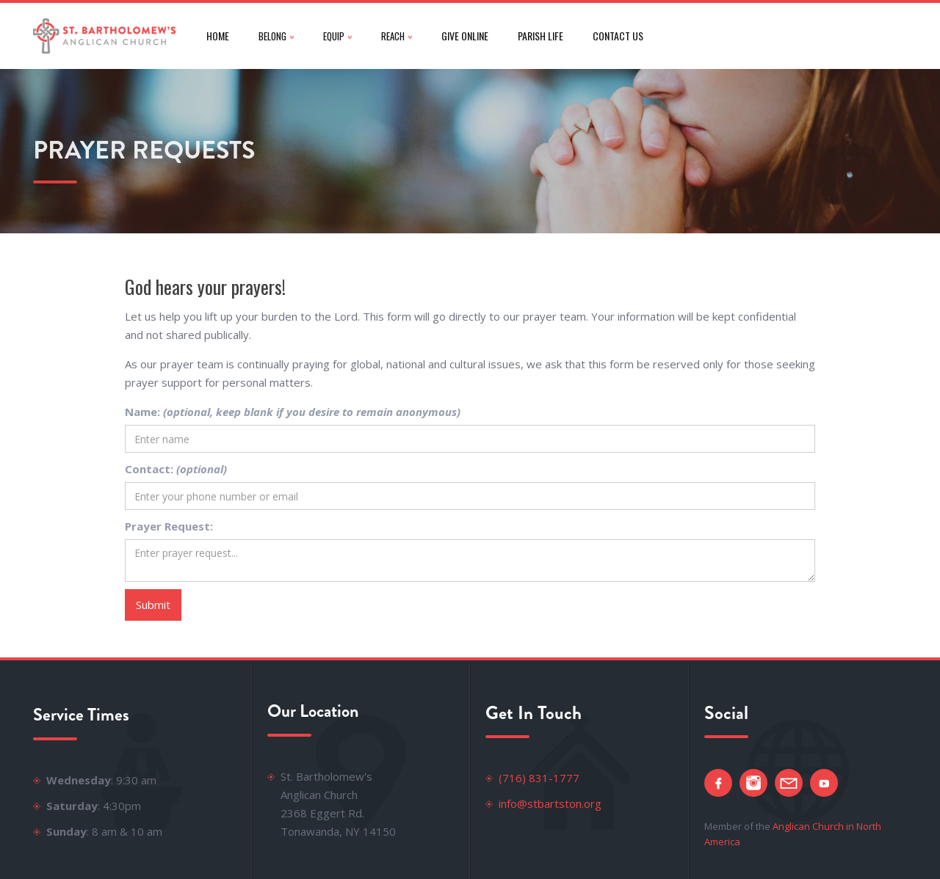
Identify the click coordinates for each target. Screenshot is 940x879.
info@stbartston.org (550, 803)
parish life (540, 35)
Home (217, 35)
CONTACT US (618, 35)
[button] (276, 36)
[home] (105, 36)
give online (464, 35)
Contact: (176, 469)
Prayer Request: (169, 526)
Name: (292, 411)
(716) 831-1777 (539, 777)
